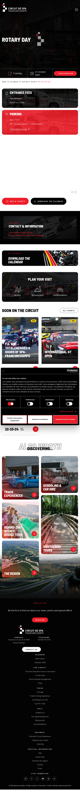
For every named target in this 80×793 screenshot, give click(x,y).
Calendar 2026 (40, 666)
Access (17, 291)
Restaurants (38, 291)
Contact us (31, 652)
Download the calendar (52, 202)
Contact (40, 768)
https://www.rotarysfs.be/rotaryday (26, 236)
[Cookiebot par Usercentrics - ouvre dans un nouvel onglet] (68, 370)
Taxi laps (40, 695)
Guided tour (40, 716)
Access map (40, 760)
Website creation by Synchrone (62, 789)
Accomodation (60, 291)
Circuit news (40, 679)
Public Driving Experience (40, 699)
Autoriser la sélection (40, 419)
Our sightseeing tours (40, 720)
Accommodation (40, 727)
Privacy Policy (42, 789)
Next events (40, 662)
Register (40, 622)
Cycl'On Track (40, 707)
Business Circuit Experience (40, 740)
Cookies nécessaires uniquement (14, 419)
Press (40, 772)
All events (68, 312)
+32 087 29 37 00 (44, 642)
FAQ (40, 756)
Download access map (18, 129)
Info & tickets (16, 202)
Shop (40, 686)
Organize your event (40, 743)
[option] (40, 175)
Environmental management (40, 682)
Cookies (49, 789)
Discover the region (40, 764)
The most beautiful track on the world (40, 675)
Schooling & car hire (40, 703)
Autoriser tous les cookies (65, 419)
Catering (40, 747)
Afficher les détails (66, 411)
